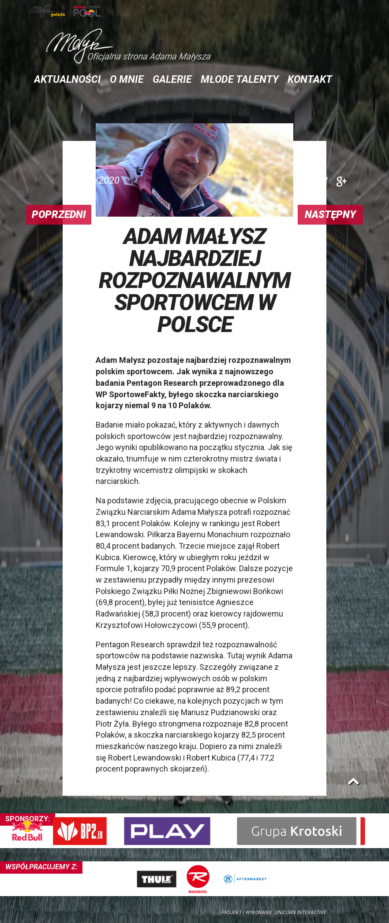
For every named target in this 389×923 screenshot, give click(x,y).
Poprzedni (59, 215)
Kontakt (310, 79)
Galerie (172, 79)
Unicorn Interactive (300, 913)
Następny (330, 215)
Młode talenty (240, 79)
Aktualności (67, 79)
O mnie (127, 79)
